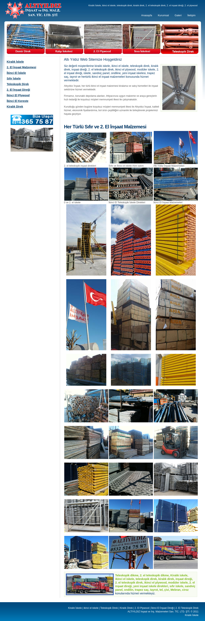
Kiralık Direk (15, 106)
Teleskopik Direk (18, 84)
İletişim (191, 15)
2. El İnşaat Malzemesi (21, 67)
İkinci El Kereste (17, 101)
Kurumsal (163, 15)
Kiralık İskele (15, 61)
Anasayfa (146, 15)
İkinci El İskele (16, 72)
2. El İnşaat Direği (18, 89)
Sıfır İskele (14, 78)
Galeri (178, 15)
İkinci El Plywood (18, 95)
